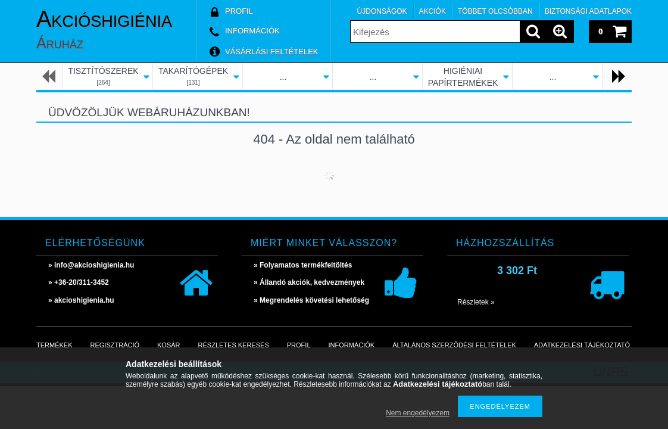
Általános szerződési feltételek (454, 345)
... (283, 77)
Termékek (54, 345)
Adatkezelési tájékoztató (582, 345)
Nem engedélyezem (418, 413)
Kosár (168, 345)
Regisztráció (115, 345)
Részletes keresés (233, 345)
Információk (352, 345)
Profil (299, 345)
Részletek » (476, 302)
